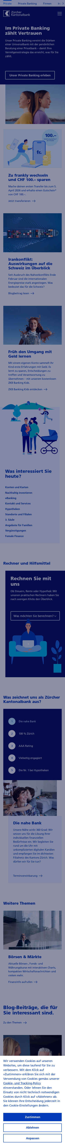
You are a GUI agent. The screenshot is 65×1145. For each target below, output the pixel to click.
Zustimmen (32, 1120)
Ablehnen (32, 1131)
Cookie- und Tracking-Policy (22, 1086)
